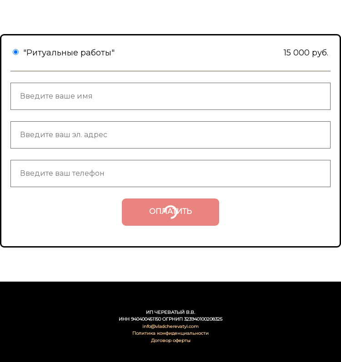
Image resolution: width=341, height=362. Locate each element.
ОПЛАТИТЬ (170, 211)
